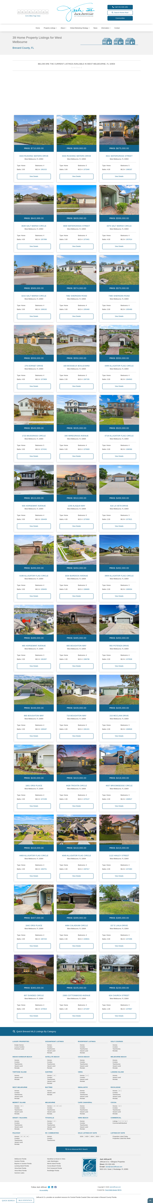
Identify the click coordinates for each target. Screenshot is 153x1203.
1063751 (44, 869)
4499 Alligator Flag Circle (119, 366)
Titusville (49, 1118)
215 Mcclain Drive (119, 716)
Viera (80, 1072)
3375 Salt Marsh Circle (119, 226)
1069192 (44, 309)
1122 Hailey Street (119, 856)
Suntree (49, 1072)
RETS (119, 1190)
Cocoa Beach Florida (54, 1166)
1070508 (129, 659)
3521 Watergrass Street (119, 156)
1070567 (129, 1009)
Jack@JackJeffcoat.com (113, 1167)
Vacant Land (51, 1051)
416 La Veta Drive (119, 506)
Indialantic (83, 1087)
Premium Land (19, 1049)
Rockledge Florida (53, 1170)
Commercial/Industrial (120, 1123)
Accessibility (44, 1190)
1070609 (86, 449)
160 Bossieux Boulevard (76, 366)
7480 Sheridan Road (119, 296)
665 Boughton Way (76, 646)
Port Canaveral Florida (54, 1168)
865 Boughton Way (34, 716)
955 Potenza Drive (119, 646)
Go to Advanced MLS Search (76, 1149)
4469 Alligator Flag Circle (33, 856)
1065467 (44, 729)
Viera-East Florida (20, 1168)
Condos (49, 1047)
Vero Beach (83, 1118)
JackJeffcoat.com (115, 1187)
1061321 (86, 729)
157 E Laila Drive (119, 925)
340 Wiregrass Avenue (76, 436)
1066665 (86, 589)
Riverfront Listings (87, 1041)
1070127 (86, 799)
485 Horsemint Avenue (34, 646)
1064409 (44, 519)
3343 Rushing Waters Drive (33, 156)
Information (105, 28)
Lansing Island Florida (22, 1166)
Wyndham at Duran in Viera (56, 1159)
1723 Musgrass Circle (34, 436)
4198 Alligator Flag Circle (33, 576)
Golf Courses (117, 1041)
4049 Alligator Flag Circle (76, 856)
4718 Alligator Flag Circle (119, 436)
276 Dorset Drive (34, 366)
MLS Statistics (25, 1200)
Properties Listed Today (120, 1136)
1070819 (44, 1009)
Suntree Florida (20, 1161)
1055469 (129, 309)
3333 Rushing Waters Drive (76, 156)
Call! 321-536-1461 (120, 7)
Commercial (116, 1118)
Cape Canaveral (85, 1102)
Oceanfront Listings (54, 1041)
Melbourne (50, 1102)
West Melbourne (20, 1087)
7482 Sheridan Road (76, 296)
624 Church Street (119, 995)
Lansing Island (117, 1072)
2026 (81, 1136)
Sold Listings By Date (87, 1133)
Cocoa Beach (83, 1057)
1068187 (129, 169)
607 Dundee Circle (34, 995)
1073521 (129, 519)
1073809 (44, 379)
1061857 (44, 659)
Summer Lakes (19, 1173)
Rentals (49, 1053)
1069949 (129, 729)
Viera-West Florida (21, 1170)
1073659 (86, 519)
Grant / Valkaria (20, 1118)
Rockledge (115, 1087)
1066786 (86, 659)
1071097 (86, 1009)
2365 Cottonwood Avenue (76, 995)
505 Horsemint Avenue (34, 506)
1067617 (86, 869)
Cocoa (113, 1102)
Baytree (48, 1087)
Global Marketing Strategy (79, 28)
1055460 (86, 309)
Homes (49, 1045)
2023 (97, 1136)
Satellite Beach (52, 1057)
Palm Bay (16, 1133)
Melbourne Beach (118, 1057)
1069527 (129, 799)
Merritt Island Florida (54, 1163)
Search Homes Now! (120, 12)
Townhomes (51, 1049)
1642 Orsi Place (34, 925)
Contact (117, 28)
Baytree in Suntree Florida (23, 1163)
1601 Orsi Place (34, 786)
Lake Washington (52, 1161)
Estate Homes (19, 1045)
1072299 (44, 799)
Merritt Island (19, 1102)
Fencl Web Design (111, 1190)
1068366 (129, 449)
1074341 (44, 449)
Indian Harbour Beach (22, 1057)
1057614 (129, 239)
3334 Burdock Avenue (76, 576)
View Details (34, 176)
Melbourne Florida (20, 1159)
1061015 (44, 169)
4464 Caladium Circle (76, 925)
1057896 (44, 239)
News (95, 28)
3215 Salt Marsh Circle (33, 296)
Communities (120, 18)
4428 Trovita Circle (76, 786)
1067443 (44, 939)
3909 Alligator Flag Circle (119, 576)
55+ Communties (52, 1133)
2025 (86, 1136)
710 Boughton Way (76, 716)
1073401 (86, 239)
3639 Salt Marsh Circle (33, 226)
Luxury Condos (19, 1047)
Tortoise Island (20, 1072)
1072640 (86, 169)
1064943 (129, 379)
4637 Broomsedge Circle (119, 786)
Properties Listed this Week (121, 1138)
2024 (92, 1136)
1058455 (44, 589)
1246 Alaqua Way (76, 506)
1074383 (129, 869)
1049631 (86, 939)
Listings (115, 1121)
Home (38, 28)
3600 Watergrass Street (76, 226)
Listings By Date (118, 1133)
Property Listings (50, 28)
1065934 (129, 589)
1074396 (129, 939)
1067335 (86, 379)
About (63, 28)
